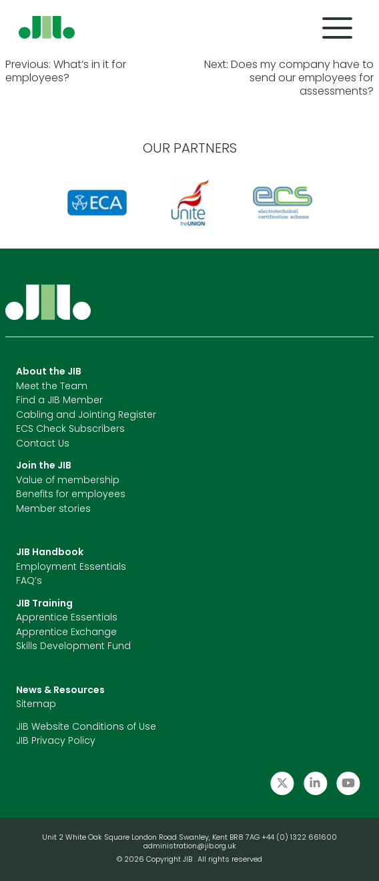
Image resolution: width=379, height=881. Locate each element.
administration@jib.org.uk (189, 846)
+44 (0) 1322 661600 (299, 838)
